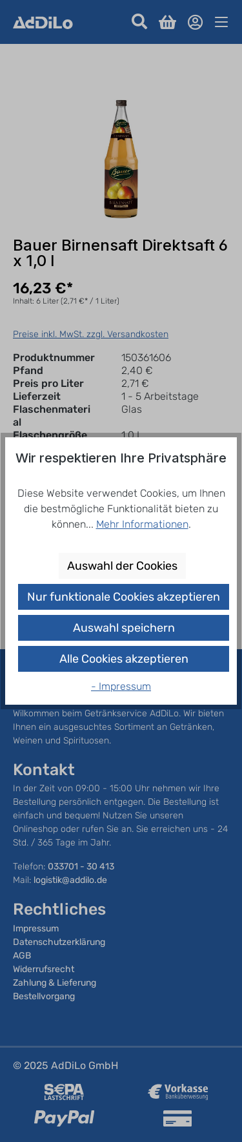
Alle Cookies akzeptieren (123, 659)
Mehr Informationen (142, 524)
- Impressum (121, 686)
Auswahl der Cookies (122, 566)
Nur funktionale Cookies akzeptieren (123, 597)
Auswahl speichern (124, 628)
